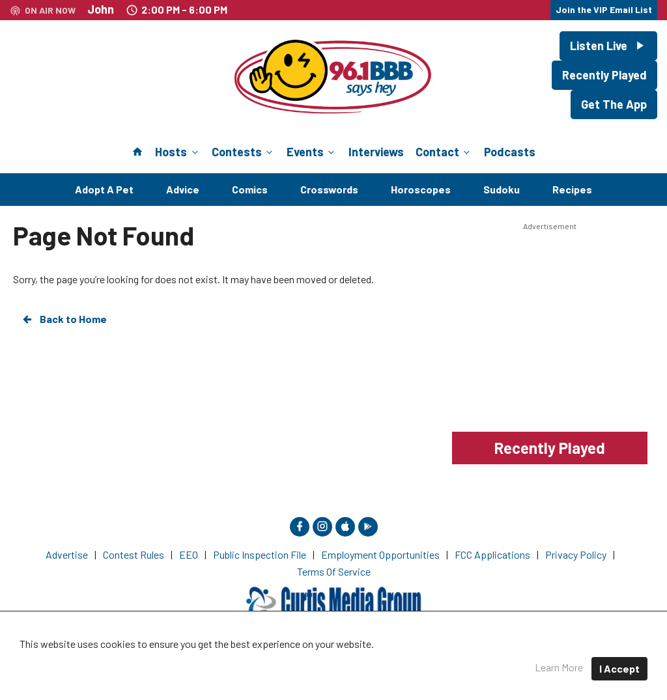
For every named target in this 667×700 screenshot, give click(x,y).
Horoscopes (421, 189)
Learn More (559, 667)
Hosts (177, 152)
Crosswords (329, 189)
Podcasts (509, 152)
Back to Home (64, 319)
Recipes (572, 189)
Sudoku (501, 189)
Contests (243, 152)
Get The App (614, 104)
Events (312, 152)
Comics (250, 189)
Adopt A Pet (104, 189)
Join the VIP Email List (604, 9)
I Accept (619, 668)
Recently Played (604, 75)
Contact (444, 152)
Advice (182, 189)
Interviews (376, 152)
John (100, 9)
